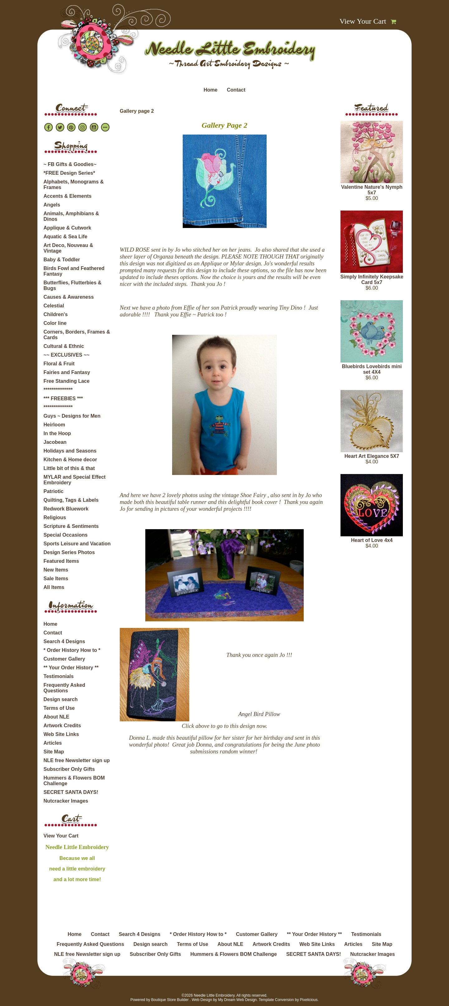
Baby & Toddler (62, 259)
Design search (61, 699)
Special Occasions (66, 535)
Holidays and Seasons (70, 450)
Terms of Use (59, 708)
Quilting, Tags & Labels (71, 500)
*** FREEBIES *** (63, 398)
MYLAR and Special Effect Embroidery (75, 479)
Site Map (54, 751)
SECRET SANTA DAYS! (71, 792)
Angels (52, 204)
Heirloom (54, 424)
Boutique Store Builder (170, 1000)
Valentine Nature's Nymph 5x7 (372, 189)
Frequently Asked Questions (64, 687)
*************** (58, 389)
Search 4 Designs (64, 641)
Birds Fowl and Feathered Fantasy (74, 271)
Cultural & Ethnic (64, 346)
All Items (54, 587)
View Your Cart (363, 21)
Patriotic (54, 491)
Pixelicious (309, 1000)
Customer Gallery (64, 659)
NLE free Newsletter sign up (77, 760)
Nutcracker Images (66, 801)
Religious (55, 517)
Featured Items (61, 561)
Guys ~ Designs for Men (72, 416)
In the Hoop (57, 433)
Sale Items (56, 578)
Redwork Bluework (66, 508)
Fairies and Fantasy (67, 372)
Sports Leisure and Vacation (77, 543)
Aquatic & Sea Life (65, 236)
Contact (236, 90)
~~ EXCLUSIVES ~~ (67, 355)
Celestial (54, 305)
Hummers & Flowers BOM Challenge (74, 780)
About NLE (57, 716)
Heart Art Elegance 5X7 (372, 456)
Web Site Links (61, 734)
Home (210, 90)
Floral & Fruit (59, 363)
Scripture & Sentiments (71, 526)
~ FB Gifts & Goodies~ (70, 164)
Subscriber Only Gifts (69, 769)
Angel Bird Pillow (259, 714)
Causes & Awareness (69, 297)
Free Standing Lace (67, 381)
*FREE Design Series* (69, 173)
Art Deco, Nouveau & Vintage (68, 248)
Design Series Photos (69, 552)
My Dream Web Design (237, 1000)
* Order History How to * (72, 650)
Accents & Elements (68, 196)
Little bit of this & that (69, 468)
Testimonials (59, 676)
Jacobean (55, 442)
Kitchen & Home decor (70, 459)
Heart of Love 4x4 (372, 540)
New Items (56, 569)
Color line (55, 323)
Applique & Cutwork (67, 227)
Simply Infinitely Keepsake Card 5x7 (371, 279)
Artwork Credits (62, 725)
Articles (53, 743)
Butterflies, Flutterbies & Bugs (73, 285)
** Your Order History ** (71, 667)
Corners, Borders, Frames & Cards (77, 334)
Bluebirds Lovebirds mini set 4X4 (372, 369)
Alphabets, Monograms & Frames (74, 184)
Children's (56, 314)
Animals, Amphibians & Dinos (71, 216)
